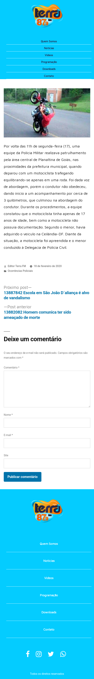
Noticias (49, 48)
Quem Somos (49, 41)
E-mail (8, 435)
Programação (49, 61)
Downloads (48, 68)
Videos (49, 55)
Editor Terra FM (17, 266)
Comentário (11, 367)
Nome (8, 414)
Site (6, 455)
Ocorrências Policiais (20, 270)
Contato (49, 75)
